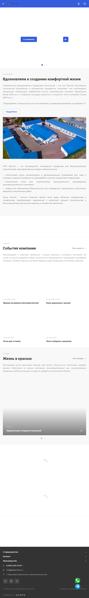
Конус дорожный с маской (58, 303)
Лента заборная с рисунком (58, 341)
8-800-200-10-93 (14, 565)
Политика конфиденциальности (73, 589)
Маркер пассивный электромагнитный (21, 303)
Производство (10, 561)
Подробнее (11, 112)
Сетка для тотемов (11, 341)
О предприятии (10, 552)
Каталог (7, 556)
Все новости (79, 248)
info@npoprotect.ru (14, 570)
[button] (41, 438)
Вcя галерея (79, 358)
